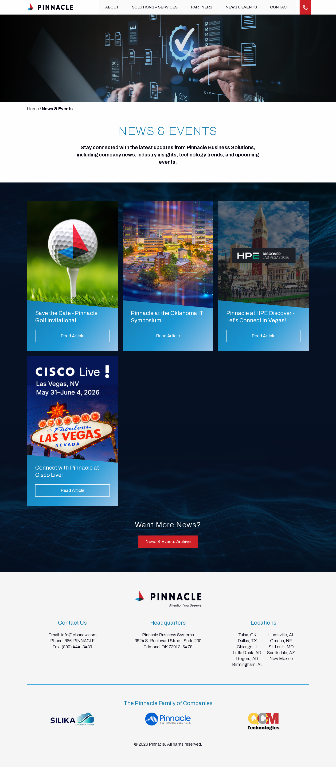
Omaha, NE (281, 640)
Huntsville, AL (281, 635)
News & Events (240, 7)
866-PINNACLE (80, 640)
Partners (201, 7)
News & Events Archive (168, 541)
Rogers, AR (247, 658)
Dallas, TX (247, 640)
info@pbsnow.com (79, 635)
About (112, 7)
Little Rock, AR (247, 652)
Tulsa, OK (247, 635)
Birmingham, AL (247, 664)
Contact (278, 7)
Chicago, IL (247, 647)
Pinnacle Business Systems (168, 635)
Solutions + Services (154, 7)
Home (33, 108)
